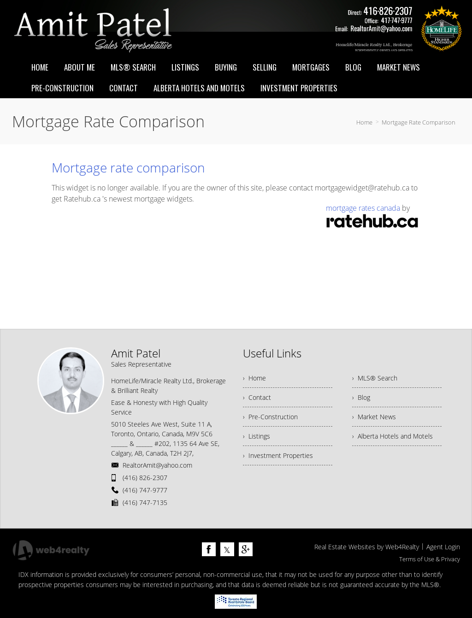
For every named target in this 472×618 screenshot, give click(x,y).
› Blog (361, 397)
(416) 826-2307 (145, 477)
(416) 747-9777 (145, 490)
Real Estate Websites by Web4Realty (366, 546)
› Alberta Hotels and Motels (392, 436)
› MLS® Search (374, 378)
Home (364, 122)
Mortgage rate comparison (128, 167)
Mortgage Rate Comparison (418, 122)
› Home (254, 378)
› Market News (374, 416)
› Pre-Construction (270, 416)
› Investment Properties (278, 455)
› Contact (257, 397)
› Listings (256, 436)
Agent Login (443, 546)
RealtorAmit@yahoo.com (157, 465)
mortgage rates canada (363, 208)
